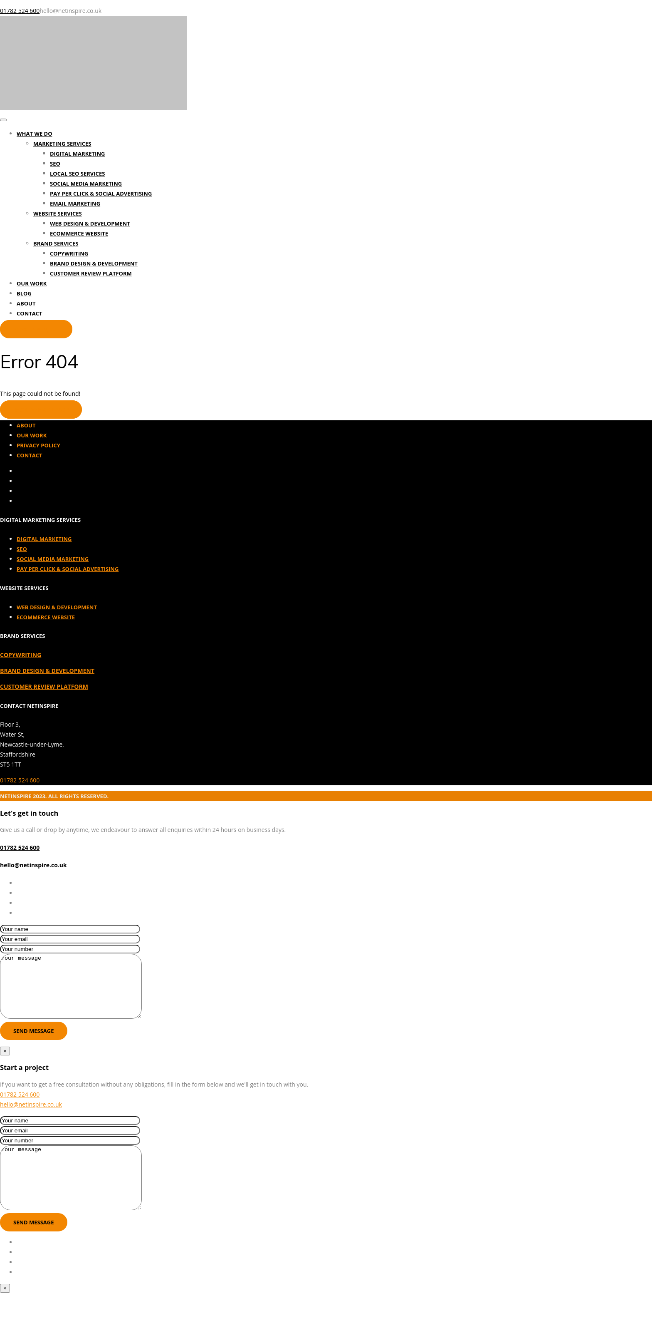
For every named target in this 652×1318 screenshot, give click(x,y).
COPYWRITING (20, 655)
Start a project (36, 329)
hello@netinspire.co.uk (33, 865)
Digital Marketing (77, 153)
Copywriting (69, 253)
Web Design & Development (90, 223)
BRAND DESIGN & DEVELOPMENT (47, 671)
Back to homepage (41, 409)
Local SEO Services (77, 173)
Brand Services (55, 243)
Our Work (32, 283)
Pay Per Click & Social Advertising (101, 193)
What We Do (34, 133)
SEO (55, 163)
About (26, 303)
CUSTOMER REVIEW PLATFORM (44, 686)
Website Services (57, 213)
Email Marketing (75, 203)
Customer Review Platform (91, 273)
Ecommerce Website (79, 233)
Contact (29, 313)
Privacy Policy (38, 445)
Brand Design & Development (94, 263)
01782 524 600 (20, 780)
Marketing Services (62, 143)
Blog (24, 293)
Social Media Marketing (86, 183)
